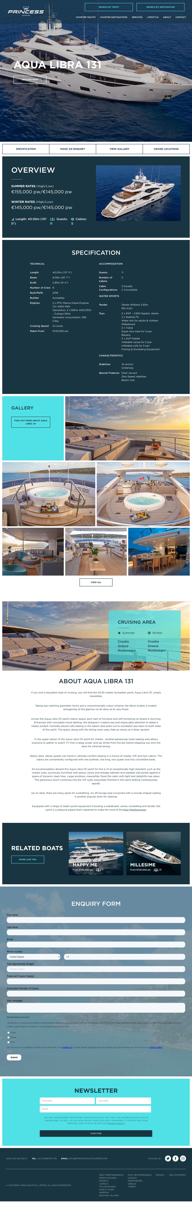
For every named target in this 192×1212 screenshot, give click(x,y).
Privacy (160, 1185)
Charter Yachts (86, 17)
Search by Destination (160, 7)
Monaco (103, 1191)
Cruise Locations (166, 149)
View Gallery (119, 149)
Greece (123, 646)
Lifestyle (153, 17)
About (167, 17)
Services (137, 17)
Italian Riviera (107, 1197)
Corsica (103, 1194)
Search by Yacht (109, 7)
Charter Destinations (113, 17)
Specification (26, 149)
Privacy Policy (116, 1134)
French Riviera (108, 1188)
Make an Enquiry (72, 149)
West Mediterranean (111, 1185)
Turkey (132, 1197)
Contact (181, 17)
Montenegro (127, 651)
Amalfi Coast (106, 1200)
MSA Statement (177, 1185)
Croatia (123, 642)
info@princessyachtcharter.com (88, 1169)
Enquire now (31, 79)
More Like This (28, 865)
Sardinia (104, 1203)
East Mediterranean (134, 810)
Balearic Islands (109, 1206)
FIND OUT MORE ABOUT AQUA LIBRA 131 (31, 422)
